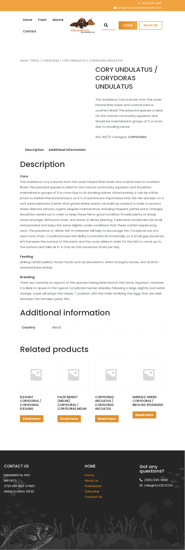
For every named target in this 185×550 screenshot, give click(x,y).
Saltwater (92, 491)
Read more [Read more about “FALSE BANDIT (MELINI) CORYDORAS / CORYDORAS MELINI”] (69, 419)
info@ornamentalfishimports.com (140, 8)
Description (34, 150)
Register (151, 25)
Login (128, 25)
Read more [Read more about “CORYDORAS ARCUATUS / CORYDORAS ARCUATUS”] (107, 419)
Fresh (42, 20)
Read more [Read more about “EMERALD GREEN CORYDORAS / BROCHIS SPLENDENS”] (144, 415)
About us (91, 480)
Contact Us (93, 497)
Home (27, 20)
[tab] (34, 150)
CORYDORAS (50, 61)
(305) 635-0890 (151, 3)
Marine (58, 20)
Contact (29, 31)
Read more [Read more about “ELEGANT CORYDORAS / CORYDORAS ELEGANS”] (32, 419)
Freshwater (93, 486)
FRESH (35, 61)
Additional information (67, 150)
